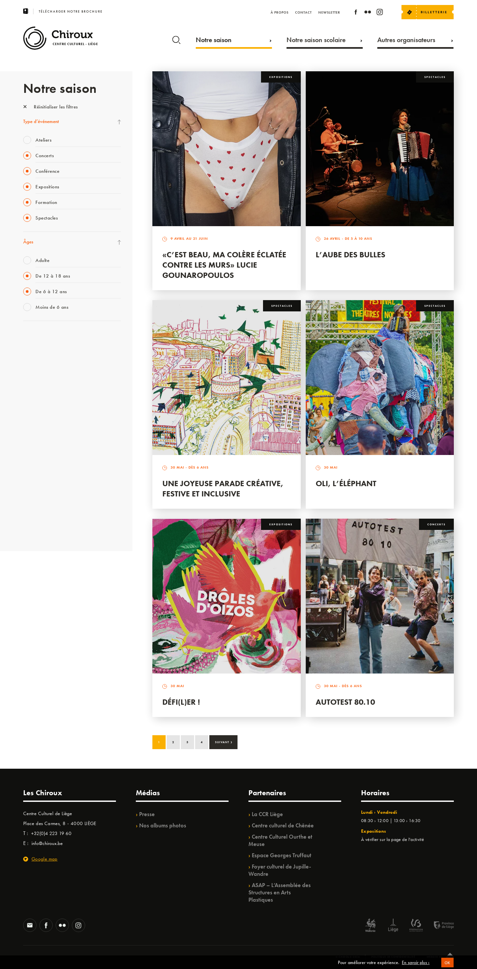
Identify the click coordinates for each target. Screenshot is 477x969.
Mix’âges (32, 378)
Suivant (224, 741)
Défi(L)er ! (181, 702)
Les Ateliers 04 (37, 432)
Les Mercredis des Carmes (48, 364)
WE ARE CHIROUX (42, 514)
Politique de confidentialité (393, 956)
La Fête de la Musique (45, 351)
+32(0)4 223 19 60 (51, 833)
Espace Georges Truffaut (281, 855)
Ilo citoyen (33, 473)
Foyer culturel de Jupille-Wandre (279, 870)
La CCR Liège (267, 814)
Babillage (32, 392)
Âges (28, 241)
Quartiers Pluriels (39, 460)
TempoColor (35, 487)
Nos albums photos (162, 825)
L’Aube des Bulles (350, 254)
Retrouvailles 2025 (42, 528)
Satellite (31, 405)
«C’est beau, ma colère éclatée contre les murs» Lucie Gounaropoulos (224, 264)
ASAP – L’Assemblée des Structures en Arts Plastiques (279, 892)
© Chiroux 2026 (348, 956)
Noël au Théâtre (39, 500)
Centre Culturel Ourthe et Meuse (280, 840)
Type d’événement (41, 121)
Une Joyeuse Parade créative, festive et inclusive (222, 488)
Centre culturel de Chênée (283, 825)
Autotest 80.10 (345, 702)
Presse (147, 814)
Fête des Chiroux (39, 337)
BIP (26, 419)
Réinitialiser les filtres (50, 106)
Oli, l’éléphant (346, 483)
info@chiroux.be (47, 843)
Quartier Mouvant (41, 446)
